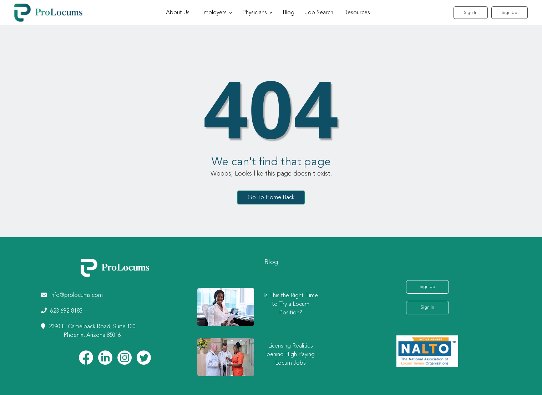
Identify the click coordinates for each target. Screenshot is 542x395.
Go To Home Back (271, 197)
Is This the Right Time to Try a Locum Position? (290, 304)
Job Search (319, 13)
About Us (177, 13)
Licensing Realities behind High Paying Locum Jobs (291, 354)
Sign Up (509, 13)
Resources (357, 13)
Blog (288, 13)
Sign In (470, 13)
